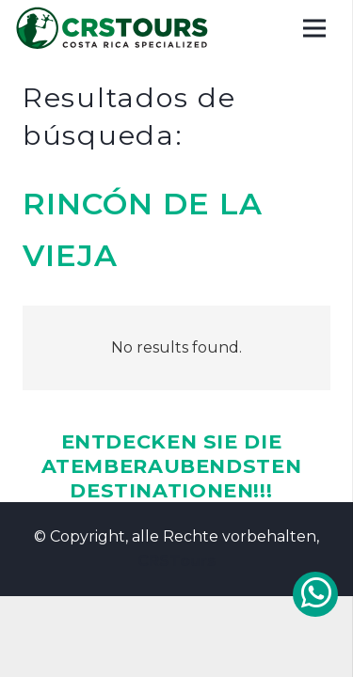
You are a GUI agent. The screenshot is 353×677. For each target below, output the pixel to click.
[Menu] (314, 28)
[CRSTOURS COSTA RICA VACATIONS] (113, 28)
